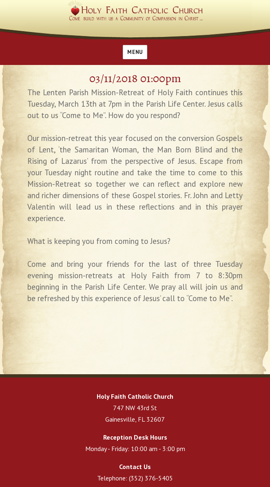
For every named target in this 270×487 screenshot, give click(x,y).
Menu (134, 52)
